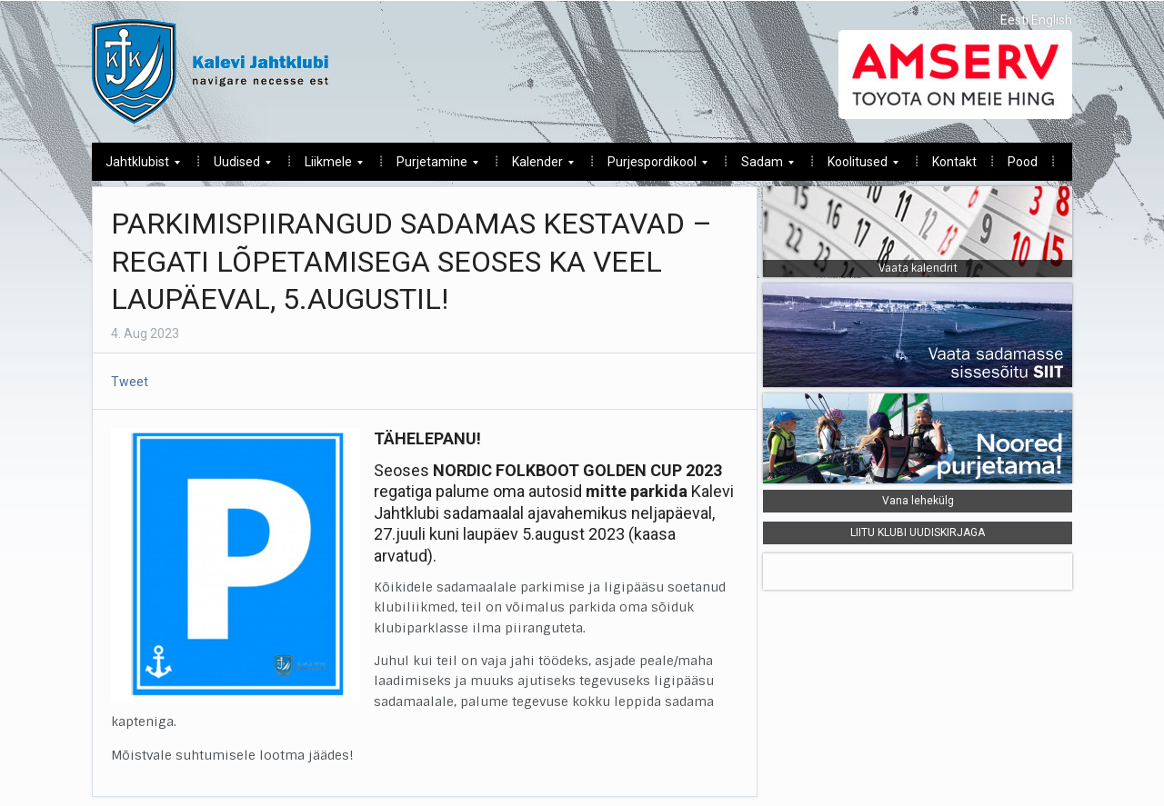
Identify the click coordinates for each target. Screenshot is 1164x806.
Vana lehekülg (918, 500)
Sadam (761, 166)
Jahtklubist (136, 166)
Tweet (129, 381)
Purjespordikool (650, 166)
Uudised (235, 166)
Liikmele (327, 166)
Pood (1023, 161)
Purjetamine (430, 166)
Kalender (536, 166)
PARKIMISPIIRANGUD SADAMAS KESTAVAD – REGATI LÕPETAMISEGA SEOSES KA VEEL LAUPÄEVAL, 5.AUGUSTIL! (411, 261)
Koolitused (856, 166)
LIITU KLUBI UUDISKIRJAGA (917, 532)
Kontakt (954, 161)
